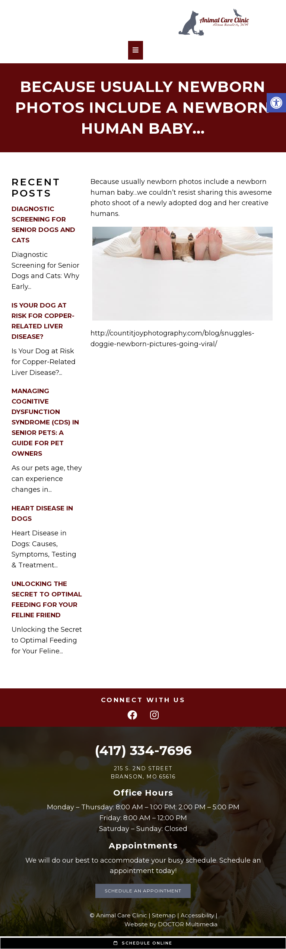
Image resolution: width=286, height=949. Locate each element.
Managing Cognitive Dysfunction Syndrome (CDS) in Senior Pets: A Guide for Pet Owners (45, 422)
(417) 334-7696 (143, 750)
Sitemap (164, 915)
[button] (276, 102)
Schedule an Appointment (143, 891)
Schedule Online (143, 943)
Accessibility (197, 915)
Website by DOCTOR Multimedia (170, 924)
